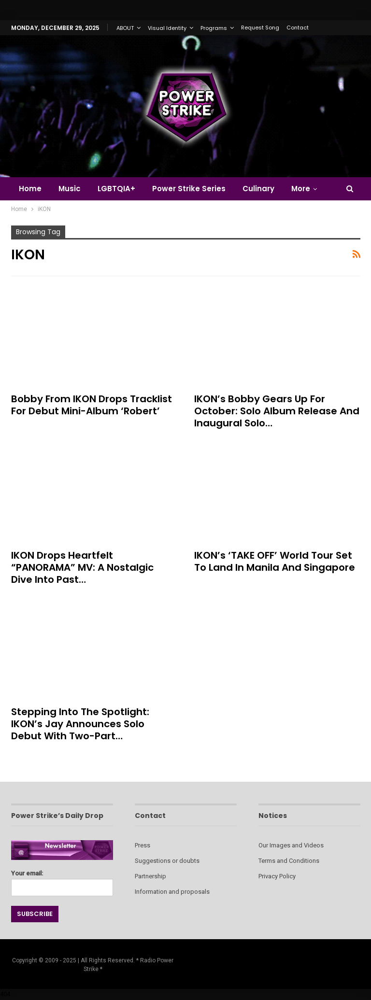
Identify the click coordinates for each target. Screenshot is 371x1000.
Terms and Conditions (288, 860)
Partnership (150, 876)
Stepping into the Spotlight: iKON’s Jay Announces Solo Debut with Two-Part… (80, 724)
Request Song (260, 27)
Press (142, 845)
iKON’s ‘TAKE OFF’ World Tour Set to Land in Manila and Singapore (274, 561)
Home (30, 188)
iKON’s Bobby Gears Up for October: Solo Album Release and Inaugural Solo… (276, 411)
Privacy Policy (277, 876)
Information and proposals (172, 891)
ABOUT (125, 28)
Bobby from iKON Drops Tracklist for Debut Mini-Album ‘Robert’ (91, 405)
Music (69, 188)
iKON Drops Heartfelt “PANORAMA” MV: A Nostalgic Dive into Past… (82, 567)
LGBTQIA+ (116, 188)
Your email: (62, 880)
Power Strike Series (189, 188)
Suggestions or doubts (167, 860)
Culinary (258, 188)
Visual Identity (167, 28)
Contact (297, 27)
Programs (213, 28)
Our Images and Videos (291, 845)
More (300, 188)
